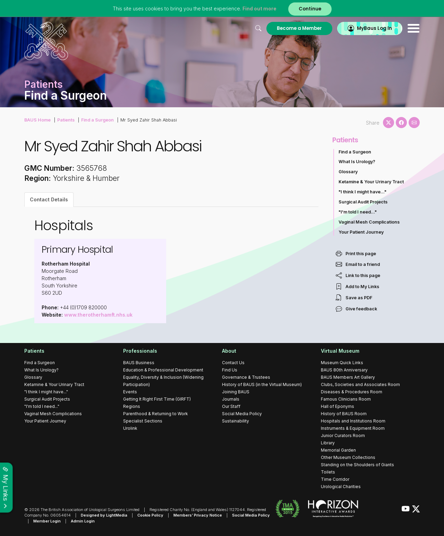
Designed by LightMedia (104, 515)
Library (328, 442)
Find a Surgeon (97, 120)
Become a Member (299, 28)
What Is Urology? (357, 161)
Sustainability (235, 421)
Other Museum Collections (348, 457)
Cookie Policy (150, 515)
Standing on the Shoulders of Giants (357, 464)
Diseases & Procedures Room (351, 391)
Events (130, 391)
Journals (230, 399)
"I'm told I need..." (358, 212)
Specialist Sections (142, 421)
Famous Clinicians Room (346, 399)
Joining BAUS (235, 391)
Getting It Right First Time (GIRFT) (157, 399)
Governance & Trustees (246, 377)
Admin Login (83, 521)
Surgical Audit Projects (363, 201)
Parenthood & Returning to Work (155, 413)
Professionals (140, 351)
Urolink (130, 428)
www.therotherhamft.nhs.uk (98, 315)
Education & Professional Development (163, 369)
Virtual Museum (340, 351)
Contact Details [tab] (49, 199)
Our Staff (231, 406)
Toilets (328, 472)
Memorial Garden (338, 450)
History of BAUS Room (344, 413)
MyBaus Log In (374, 28)
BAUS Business (138, 362)
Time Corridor (335, 479)
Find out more (259, 8)
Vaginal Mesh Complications (369, 222)
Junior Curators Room (343, 435)
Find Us (229, 369)
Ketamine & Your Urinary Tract (371, 181)
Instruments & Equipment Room (353, 428)
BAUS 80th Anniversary (344, 369)
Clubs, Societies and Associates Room (360, 384)
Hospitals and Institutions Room (353, 421)
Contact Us (233, 362)
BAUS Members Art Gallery (348, 377)
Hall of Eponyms (337, 406)
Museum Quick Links (342, 362)
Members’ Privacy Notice (197, 515)
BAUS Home (37, 120)
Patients (66, 120)
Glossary (348, 171)
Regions (131, 406)
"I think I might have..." (362, 191)
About (229, 351)
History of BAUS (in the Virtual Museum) (262, 384)
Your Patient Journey (361, 232)
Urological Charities (341, 486)
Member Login (47, 521)
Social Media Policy (242, 413)
